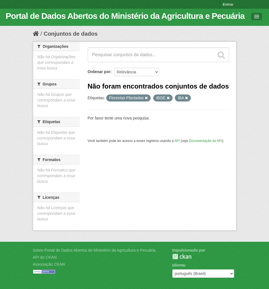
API (177, 141)
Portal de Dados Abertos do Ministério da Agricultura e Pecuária (125, 16)
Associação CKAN (49, 264)
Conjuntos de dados (71, 34)
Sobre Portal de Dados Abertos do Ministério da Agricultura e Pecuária (94, 250)
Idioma (178, 265)
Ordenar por (99, 71)
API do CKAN (45, 257)
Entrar (228, 4)
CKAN (181, 256)
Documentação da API (205, 141)
